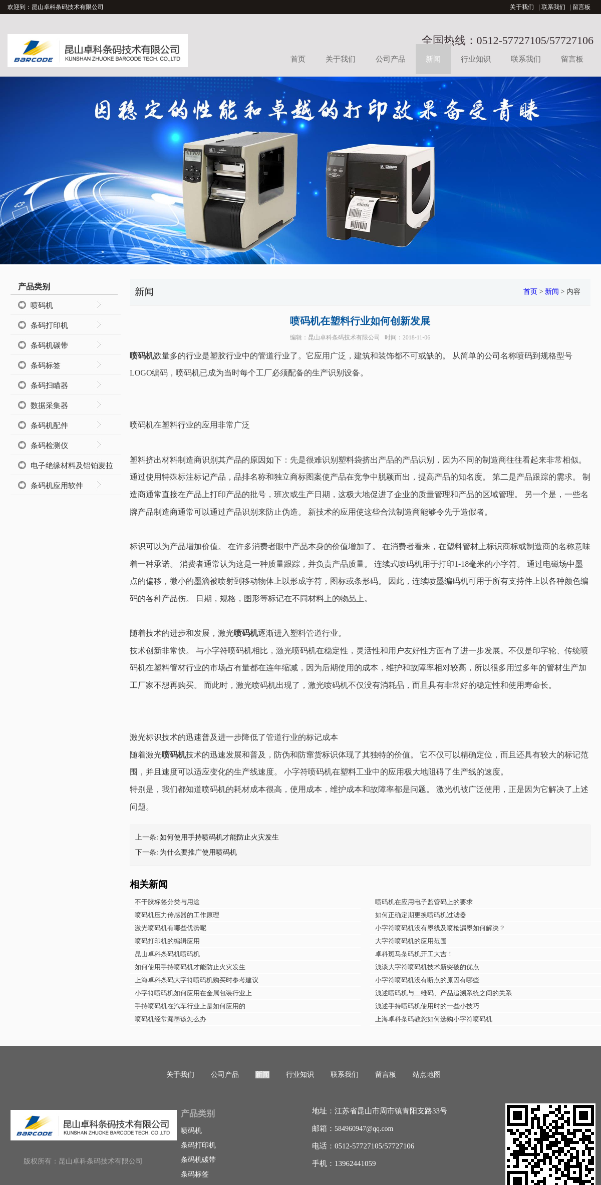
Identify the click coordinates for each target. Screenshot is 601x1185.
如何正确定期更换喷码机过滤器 (420, 915)
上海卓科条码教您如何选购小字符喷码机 (433, 1019)
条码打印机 (49, 325)
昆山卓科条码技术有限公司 (344, 337)
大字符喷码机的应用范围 (411, 941)
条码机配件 (49, 426)
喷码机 (42, 305)
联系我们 (553, 7)
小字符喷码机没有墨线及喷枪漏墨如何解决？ (440, 928)
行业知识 (476, 59)
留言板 (581, 7)
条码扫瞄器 (49, 385)
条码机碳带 (49, 345)
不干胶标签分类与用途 (167, 902)
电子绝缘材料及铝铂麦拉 (72, 466)
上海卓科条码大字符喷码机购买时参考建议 (196, 980)
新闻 (433, 59)
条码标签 (46, 365)
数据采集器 (49, 406)
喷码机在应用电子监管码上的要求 (424, 902)
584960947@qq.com (364, 1128)
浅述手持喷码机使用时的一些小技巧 (427, 1006)
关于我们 (522, 7)
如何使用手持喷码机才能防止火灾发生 (219, 837)
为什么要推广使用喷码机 (198, 852)
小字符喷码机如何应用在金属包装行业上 (193, 993)
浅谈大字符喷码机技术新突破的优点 (427, 967)
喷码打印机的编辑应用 (167, 941)
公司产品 (391, 59)
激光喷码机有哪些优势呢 (170, 928)
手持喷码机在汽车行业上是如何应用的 (190, 1006)
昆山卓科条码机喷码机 (167, 954)
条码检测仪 (49, 446)
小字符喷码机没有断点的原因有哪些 (427, 980)
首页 (298, 59)
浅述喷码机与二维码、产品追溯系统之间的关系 (443, 993)
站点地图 (427, 1074)
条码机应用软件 (57, 486)
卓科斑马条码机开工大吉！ (414, 954)
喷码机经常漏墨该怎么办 (170, 1019)
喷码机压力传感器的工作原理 (177, 915)
